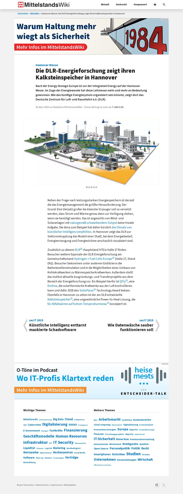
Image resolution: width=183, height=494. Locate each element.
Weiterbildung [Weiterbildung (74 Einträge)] (29, 462)
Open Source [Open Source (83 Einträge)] (46, 452)
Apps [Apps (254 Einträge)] (96, 420)
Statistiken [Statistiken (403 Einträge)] (118, 454)
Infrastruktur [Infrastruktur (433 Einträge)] (35, 442)
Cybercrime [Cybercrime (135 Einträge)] (34, 425)
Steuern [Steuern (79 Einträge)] (48, 458)
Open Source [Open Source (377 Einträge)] (101, 448)
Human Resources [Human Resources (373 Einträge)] (71, 436)
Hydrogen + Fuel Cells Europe (93, 259)
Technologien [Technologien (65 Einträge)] (58, 458)
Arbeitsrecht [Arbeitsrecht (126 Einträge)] (30, 419)
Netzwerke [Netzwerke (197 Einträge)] (31, 452)
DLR (77, 250)
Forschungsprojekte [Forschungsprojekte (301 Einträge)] (114, 434)
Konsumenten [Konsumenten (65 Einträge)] (80, 443)
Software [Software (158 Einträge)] (29, 458)
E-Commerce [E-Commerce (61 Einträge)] (83, 425)
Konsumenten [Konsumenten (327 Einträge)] (101, 444)
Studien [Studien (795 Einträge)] (133, 454)
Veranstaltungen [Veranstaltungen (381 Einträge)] (126, 460)
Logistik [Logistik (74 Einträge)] (48, 448)
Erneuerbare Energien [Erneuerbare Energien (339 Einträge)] (105, 429)
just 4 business (26, 485)
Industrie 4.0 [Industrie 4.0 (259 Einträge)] (140, 434)
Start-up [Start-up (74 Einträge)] (39, 458)
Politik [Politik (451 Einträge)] (135, 448)
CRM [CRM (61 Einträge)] (24, 425)
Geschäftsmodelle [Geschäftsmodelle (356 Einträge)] (38, 436)
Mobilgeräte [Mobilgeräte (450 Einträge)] (130, 444)
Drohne (52, 286)
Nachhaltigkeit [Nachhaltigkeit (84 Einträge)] (74, 448)
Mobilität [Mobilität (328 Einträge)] (144, 444)
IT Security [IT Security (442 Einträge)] (63, 442)
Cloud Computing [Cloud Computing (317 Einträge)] (102, 424)
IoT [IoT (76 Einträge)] (50, 443)
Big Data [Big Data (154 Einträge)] (58, 419)
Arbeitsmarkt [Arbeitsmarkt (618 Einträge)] (110, 419)
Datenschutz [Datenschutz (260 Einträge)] (117, 425)
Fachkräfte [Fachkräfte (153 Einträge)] (56, 431)
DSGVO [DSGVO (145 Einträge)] (73, 425)
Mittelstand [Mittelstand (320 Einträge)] (115, 444)
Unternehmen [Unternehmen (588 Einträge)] (105, 459)
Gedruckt (121, 4)
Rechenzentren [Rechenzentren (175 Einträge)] (63, 452)
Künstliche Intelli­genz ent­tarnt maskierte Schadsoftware (58, 325)
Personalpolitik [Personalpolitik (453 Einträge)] (120, 448)
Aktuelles (34, 13)
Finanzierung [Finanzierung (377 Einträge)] (75, 430)
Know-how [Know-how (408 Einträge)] (122, 439)
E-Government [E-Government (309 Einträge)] (146, 424)
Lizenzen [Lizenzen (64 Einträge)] (39, 448)
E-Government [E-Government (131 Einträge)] (31, 430)
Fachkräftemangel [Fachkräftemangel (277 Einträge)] (147, 429)
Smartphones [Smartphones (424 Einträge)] (102, 454)
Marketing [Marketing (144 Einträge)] (59, 448)
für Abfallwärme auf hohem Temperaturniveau (77, 304)
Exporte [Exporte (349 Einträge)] (134, 429)
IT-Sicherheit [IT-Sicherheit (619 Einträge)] (104, 438)
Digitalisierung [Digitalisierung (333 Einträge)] (130, 424)
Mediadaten (70, 485)
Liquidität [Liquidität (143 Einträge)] (29, 448)
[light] (155, 4)
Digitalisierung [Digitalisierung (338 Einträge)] (54, 424)
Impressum (56, 485)
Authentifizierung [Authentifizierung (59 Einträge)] (45, 420)
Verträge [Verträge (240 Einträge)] (71, 457)
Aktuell (105, 4)
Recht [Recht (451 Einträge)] (145, 448)
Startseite (23, 13)
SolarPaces (86, 290)
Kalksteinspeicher (58, 299)
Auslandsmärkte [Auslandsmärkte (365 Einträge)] (142, 420)
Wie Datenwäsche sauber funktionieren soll (124, 325)
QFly (123, 281)
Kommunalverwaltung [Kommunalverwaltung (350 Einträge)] (142, 439)
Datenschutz (42, 485)
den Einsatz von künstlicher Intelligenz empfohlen (89, 229)
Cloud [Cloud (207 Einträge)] (69, 419)
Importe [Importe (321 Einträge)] (129, 434)
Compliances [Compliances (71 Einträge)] (79, 419)
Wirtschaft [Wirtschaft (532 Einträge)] (145, 459)
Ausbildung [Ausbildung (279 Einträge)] (127, 420)
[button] (164, 4)
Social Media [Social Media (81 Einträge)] (79, 452)
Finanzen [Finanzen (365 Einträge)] (99, 434)
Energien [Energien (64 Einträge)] (44, 431)
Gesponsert (140, 4)
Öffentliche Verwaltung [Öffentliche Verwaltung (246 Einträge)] (102, 465)
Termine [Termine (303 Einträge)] (146, 454)
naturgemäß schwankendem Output (93, 223)
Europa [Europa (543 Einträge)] (123, 429)
